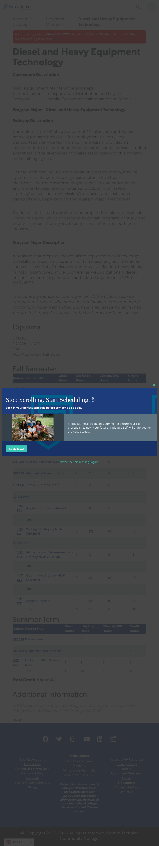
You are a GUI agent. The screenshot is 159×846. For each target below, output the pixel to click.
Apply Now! (16, 448)
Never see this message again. (79, 462)
